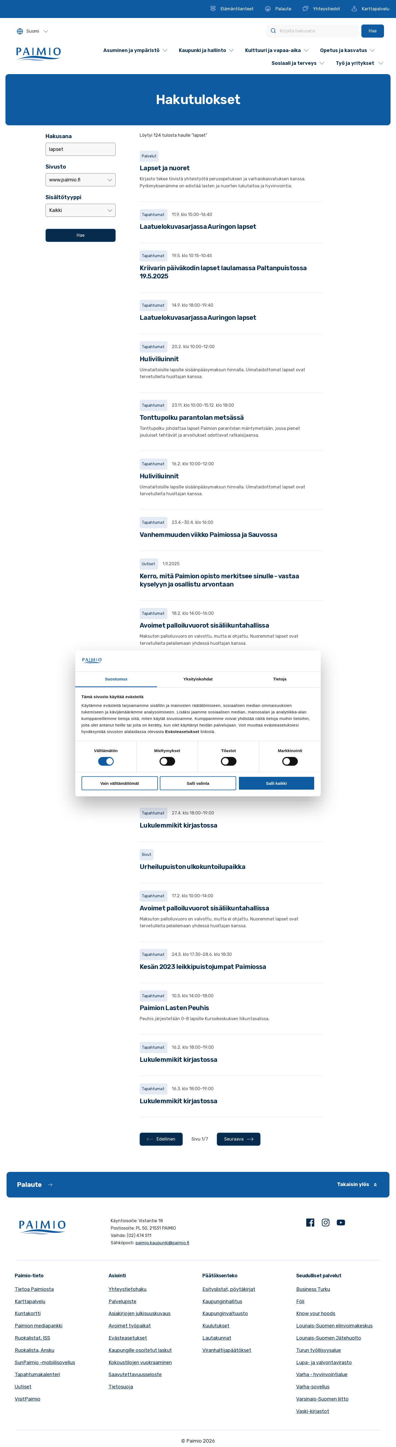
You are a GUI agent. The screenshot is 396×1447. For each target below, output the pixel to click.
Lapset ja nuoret (165, 168)
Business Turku (313, 1289)
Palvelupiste (122, 1302)
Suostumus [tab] (116, 679)
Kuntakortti (28, 1314)
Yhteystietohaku (127, 1289)
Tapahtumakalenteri (37, 1375)
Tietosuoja (121, 1387)
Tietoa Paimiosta (34, 1289)
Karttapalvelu (30, 1302)
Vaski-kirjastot (312, 1411)
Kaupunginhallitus (222, 1302)
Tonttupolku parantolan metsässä (192, 417)
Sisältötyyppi (63, 197)
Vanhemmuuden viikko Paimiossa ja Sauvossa (208, 535)
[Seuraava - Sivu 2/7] (238, 1139)
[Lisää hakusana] (81, 149)
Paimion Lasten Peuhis (174, 1008)
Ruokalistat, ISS (32, 1338)
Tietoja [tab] (280, 679)
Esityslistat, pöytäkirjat (228, 1289)
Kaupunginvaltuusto (225, 1314)
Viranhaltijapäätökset (226, 1350)
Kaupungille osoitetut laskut (140, 1350)
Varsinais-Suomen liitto (322, 1399)
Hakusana (59, 136)
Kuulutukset (215, 1326)
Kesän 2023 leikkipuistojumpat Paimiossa (203, 967)
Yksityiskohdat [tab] (197, 679)
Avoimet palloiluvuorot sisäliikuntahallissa (204, 625)
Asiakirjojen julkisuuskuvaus (139, 1314)
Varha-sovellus (312, 1387)
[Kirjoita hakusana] (312, 31)
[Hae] (372, 31)
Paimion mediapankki (38, 1326)
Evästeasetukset (128, 1338)
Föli (300, 1302)
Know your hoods (315, 1314)
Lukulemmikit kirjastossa (178, 825)
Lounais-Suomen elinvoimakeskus (334, 1326)
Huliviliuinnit (159, 359)
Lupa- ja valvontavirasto (324, 1363)
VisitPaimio (27, 1399)
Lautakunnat (216, 1338)
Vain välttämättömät (119, 783)
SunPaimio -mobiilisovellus (45, 1363)
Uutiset (23, 1387)
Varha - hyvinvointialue (321, 1375)
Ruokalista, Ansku (34, 1350)
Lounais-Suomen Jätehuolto (328, 1338)
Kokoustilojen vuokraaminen (140, 1363)
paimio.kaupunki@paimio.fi (162, 1242)
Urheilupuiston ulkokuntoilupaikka (192, 867)
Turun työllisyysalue (318, 1350)
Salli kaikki (276, 783)
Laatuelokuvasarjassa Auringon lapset (198, 226)
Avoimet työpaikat (130, 1326)
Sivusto (56, 166)
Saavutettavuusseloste (135, 1375)
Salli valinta (198, 783)
